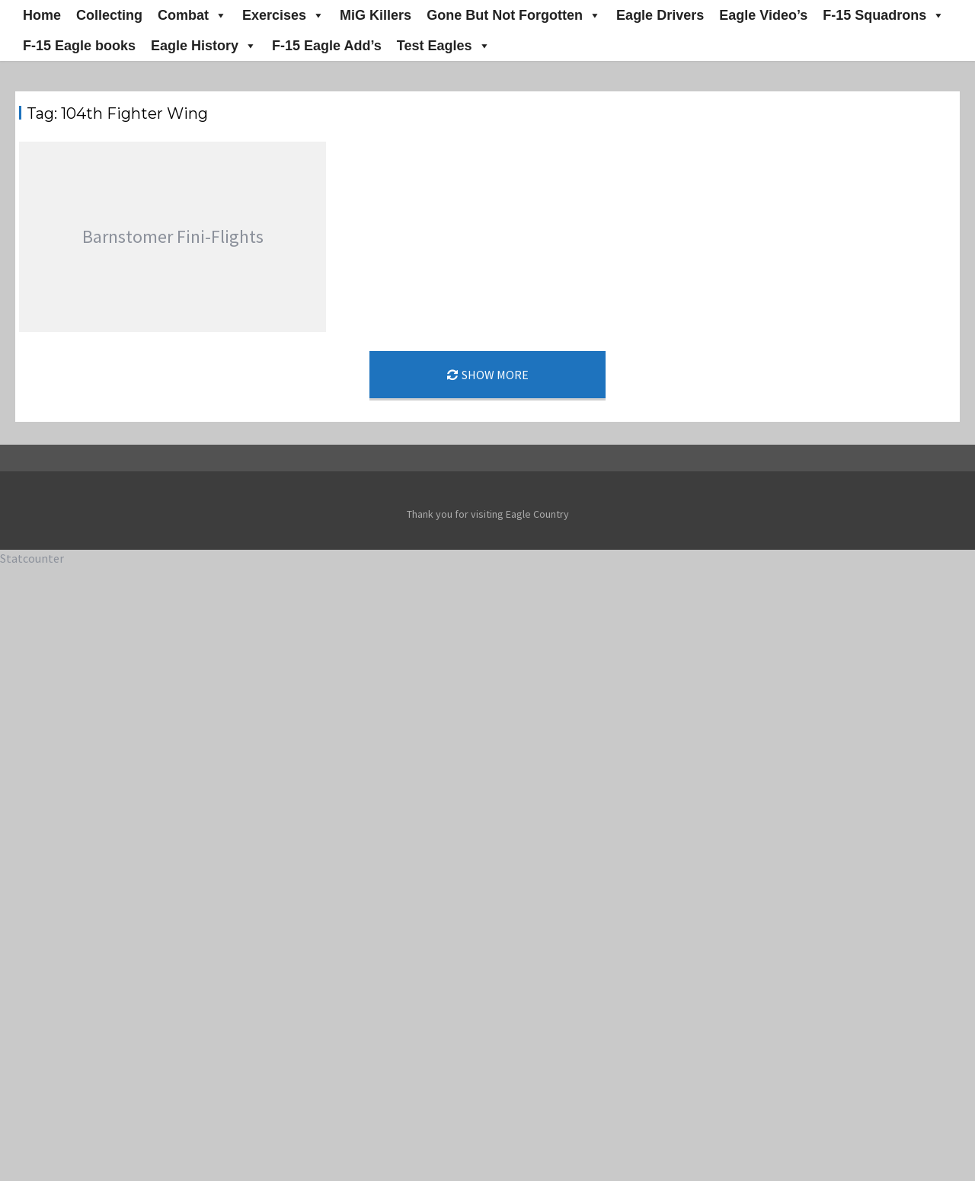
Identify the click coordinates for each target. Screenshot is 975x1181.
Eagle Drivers (660, 15)
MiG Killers (375, 15)
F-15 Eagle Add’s (327, 45)
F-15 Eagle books (79, 45)
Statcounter (32, 558)
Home (42, 15)
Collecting (109, 15)
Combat (192, 15)
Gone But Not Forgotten (514, 15)
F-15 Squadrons (884, 15)
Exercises (283, 15)
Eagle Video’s (763, 15)
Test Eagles (444, 45)
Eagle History (204, 45)
